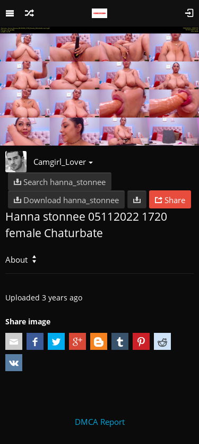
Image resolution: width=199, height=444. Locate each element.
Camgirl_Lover (63, 161)
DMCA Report (100, 421)
